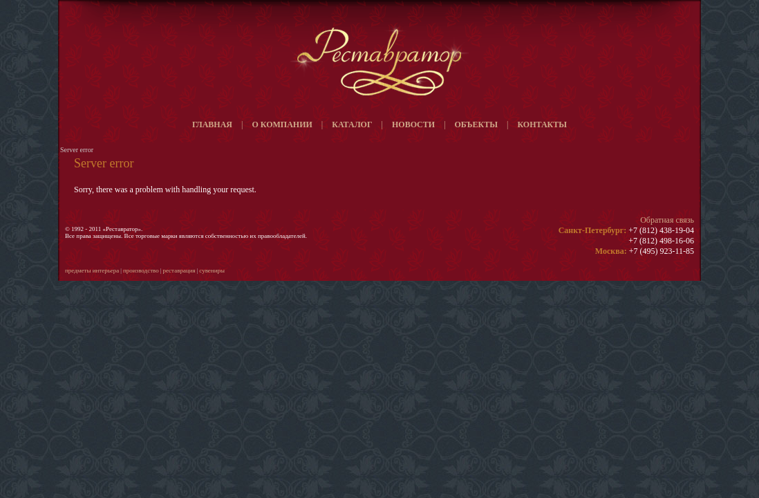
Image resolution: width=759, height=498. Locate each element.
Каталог (352, 124)
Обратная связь (667, 220)
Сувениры (212, 270)
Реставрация (178, 270)
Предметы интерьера (92, 270)
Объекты (476, 124)
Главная (212, 124)
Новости (413, 124)
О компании (282, 124)
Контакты (542, 124)
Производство (141, 270)
